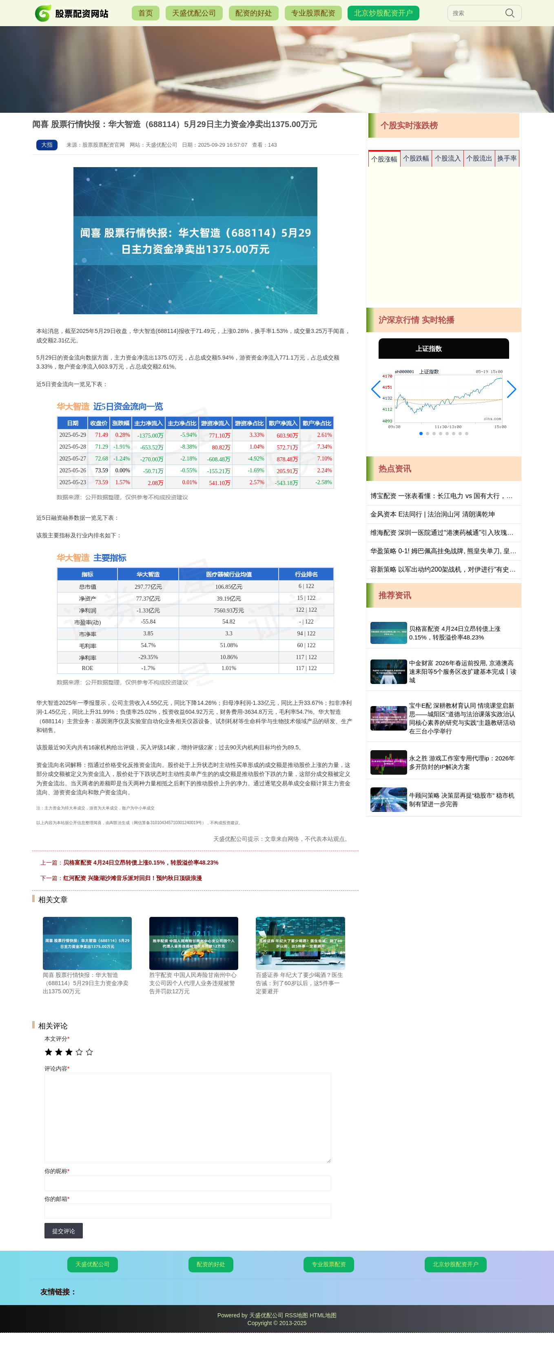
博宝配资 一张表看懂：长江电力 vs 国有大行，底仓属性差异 (457, 495)
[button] (375, 389)
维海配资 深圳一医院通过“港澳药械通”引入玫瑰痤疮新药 (451, 532)
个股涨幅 (384, 159)
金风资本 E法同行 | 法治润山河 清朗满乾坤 (432, 514)
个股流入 (448, 158)
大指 (47, 144)
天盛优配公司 (194, 13)
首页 (145, 13)
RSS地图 (296, 1315)
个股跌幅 (416, 158)
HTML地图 (323, 1315)
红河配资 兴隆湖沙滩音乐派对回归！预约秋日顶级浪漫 (132, 878)
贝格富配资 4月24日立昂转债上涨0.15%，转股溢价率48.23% (140, 862)
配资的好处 (253, 13)
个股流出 (479, 158)
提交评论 (63, 1231)
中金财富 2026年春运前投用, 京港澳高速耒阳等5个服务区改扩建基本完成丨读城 (462, 671)
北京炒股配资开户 (383, 13)
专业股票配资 (313, 13)
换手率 (507, 158)
